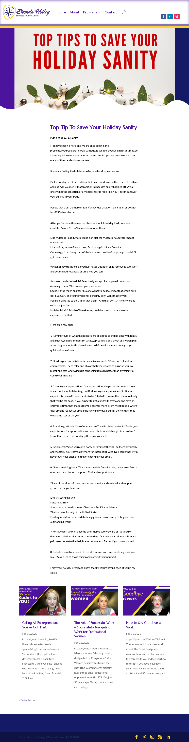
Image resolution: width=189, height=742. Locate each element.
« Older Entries (27, 700)
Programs (90, 12)
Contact (111, 12)
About (74, 12)
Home (61, 12)
